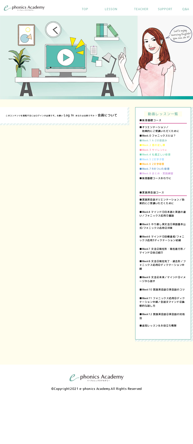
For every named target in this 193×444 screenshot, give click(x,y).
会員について (107, 115)
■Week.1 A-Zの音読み (153, 140)
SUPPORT (165, 9)
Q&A (185, 9)
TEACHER (141, 9)
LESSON (111, 9)
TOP (85, 9)
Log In (69, 115)
